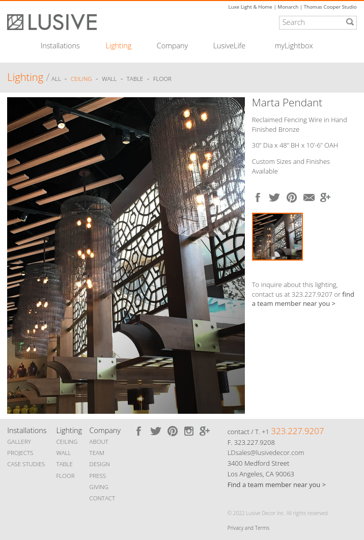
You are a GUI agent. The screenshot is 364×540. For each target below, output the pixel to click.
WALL (63, 453)
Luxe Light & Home (250, 7)
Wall (109, 78)
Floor (162, 78)
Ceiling (81, 78)
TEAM (97, 453)
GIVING (99, 487)
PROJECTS (20, 453)
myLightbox (294, 46)
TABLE (64, 464)
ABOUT (99, 441)
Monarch (287, 7)
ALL (57, 78)
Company (172, 46)
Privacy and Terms (248, 527)
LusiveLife (229, 46)
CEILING (66, 441)
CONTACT (102, 498)
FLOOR (65, 475)
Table (135, 78)
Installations (60, 46)
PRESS (98, 475)
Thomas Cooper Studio (330, 7)
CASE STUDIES (26, 464)
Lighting (119, 46)
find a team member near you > (303, 299)
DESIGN (100, 464)
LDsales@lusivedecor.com (266, 452)
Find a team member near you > (277, 484)
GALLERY (19, 441)
